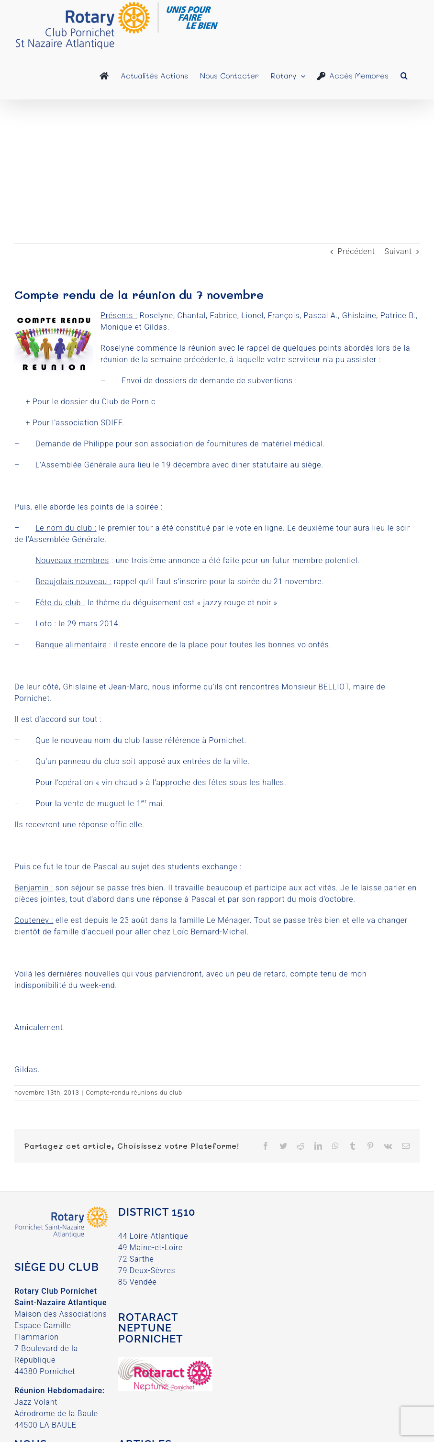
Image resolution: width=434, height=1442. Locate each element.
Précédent (356, 251)
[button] (404, 76)
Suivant (398, 251)
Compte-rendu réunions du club (134, 1092)
